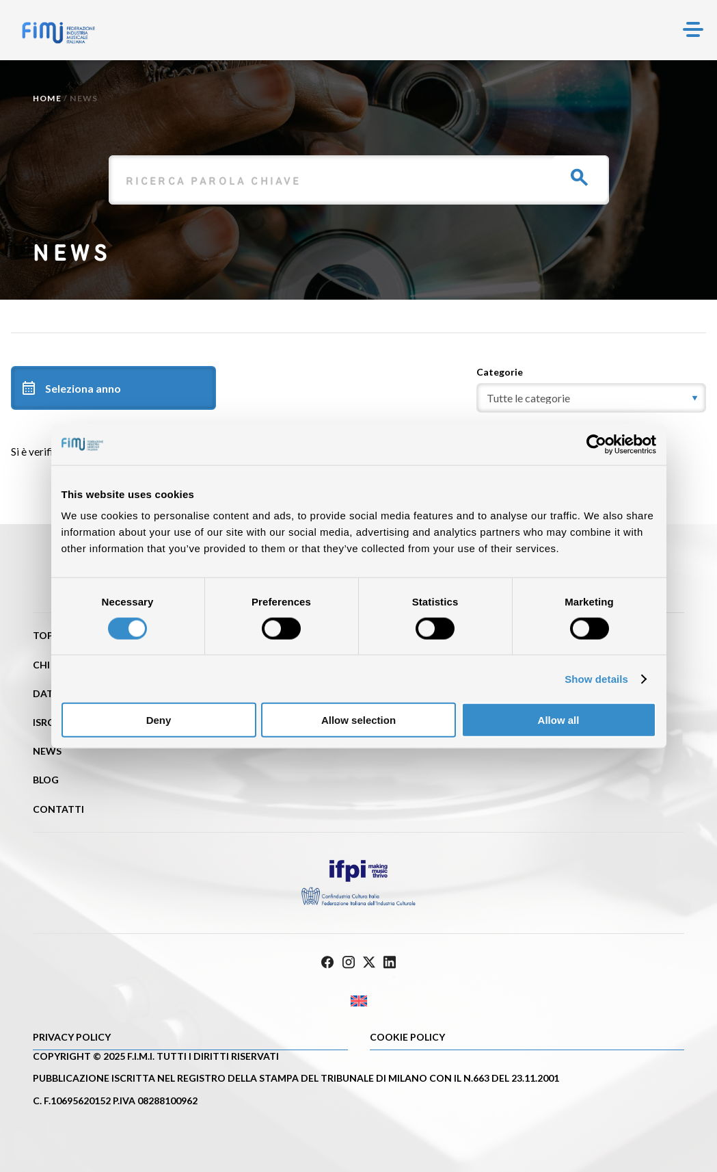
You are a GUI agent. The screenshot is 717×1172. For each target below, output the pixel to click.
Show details (596, 678)
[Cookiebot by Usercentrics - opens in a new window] (596, 444)
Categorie (499, 372)
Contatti (58, 809)
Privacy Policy (72, 1037)
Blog (46, 779)
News (47, 751)
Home (47, 98)
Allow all (559, 720)
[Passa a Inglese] (358, 1001)
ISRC (43, 722)
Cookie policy (407, 1037)
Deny (159, 720)
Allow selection (358, 720)
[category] (591, 398)
